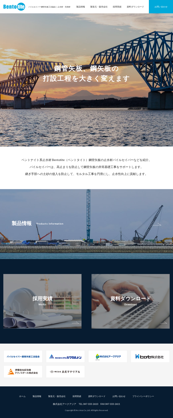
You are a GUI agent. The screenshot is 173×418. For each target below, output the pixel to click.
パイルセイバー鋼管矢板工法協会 (14, 6)
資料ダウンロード (135, 6)
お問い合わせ (161, 6)
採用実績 (117, 6)
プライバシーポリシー (143, 396)
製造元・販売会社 (99, 6)
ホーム (22, 396)
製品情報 (80, 6)
